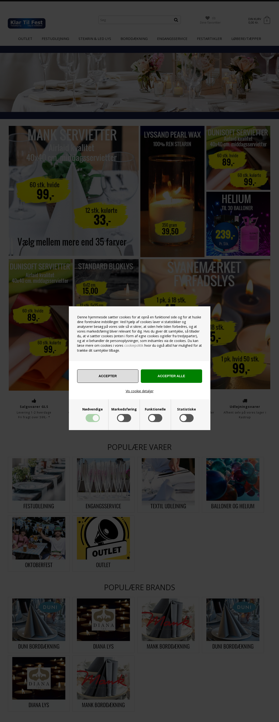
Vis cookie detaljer (140, 391)
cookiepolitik (133, 345)
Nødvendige (92, 409)
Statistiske (186, 409)
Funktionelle (155, 409)
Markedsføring (124, 409)
